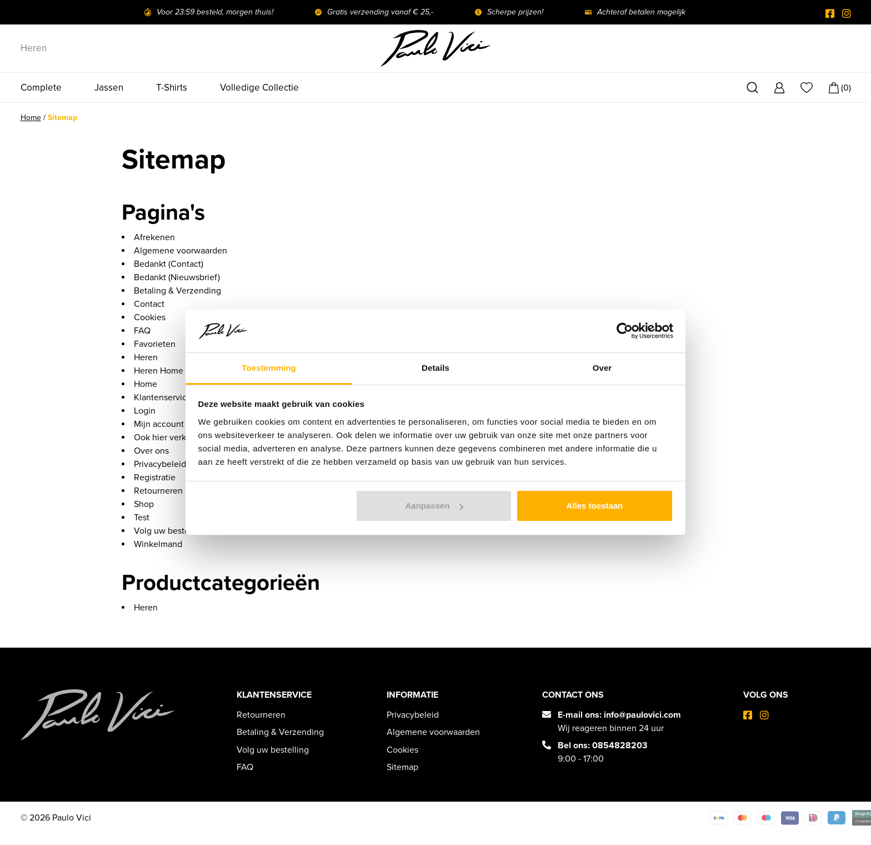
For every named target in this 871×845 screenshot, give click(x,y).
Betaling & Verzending (177, 291)
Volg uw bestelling (170, 531)
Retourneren (158, 491)
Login (145, 411)
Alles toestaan (595, 505)
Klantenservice (163, 398)
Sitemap (402, 767)
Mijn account (159, 424)
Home (31, 118)
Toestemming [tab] (269, 367)
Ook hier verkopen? (171, 438)
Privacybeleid (160, 464)
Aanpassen (434, 505)
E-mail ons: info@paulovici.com (619, 714)
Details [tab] (435, 367)
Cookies (150, 318)
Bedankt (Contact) (168, 264)
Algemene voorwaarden (180, 251)
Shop (144, 504)
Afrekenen (154, 237)
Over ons (151, 451)
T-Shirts (171, 87)
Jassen (108, 87)
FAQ (142, 331)
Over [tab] (602, 367)
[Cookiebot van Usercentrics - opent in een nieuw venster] (624, 330)
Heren (34, 48)
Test (141, 518)
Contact (149, 304)
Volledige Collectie (259, 87)
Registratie (155, 478)
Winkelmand (158, 544)
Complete (41, 87)
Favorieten (155, 344)
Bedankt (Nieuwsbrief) (177, 278)
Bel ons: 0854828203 (602, 745)
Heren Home (158, 371)
